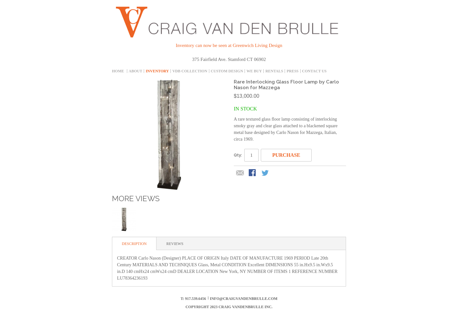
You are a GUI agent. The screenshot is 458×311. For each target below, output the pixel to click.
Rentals (274, 71)
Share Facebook (253, 173)
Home (118, 71)
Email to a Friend (240, 173)
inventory (157, 71)
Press (292, 71)
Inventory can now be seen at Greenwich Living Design (229, 45)
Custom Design (227, 71)
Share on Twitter (265, 173)
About (135, 71)
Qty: (238, 155)
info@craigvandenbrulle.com (244, 298)
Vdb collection (189, 71)
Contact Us (314, 71)
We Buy (254, 71)
